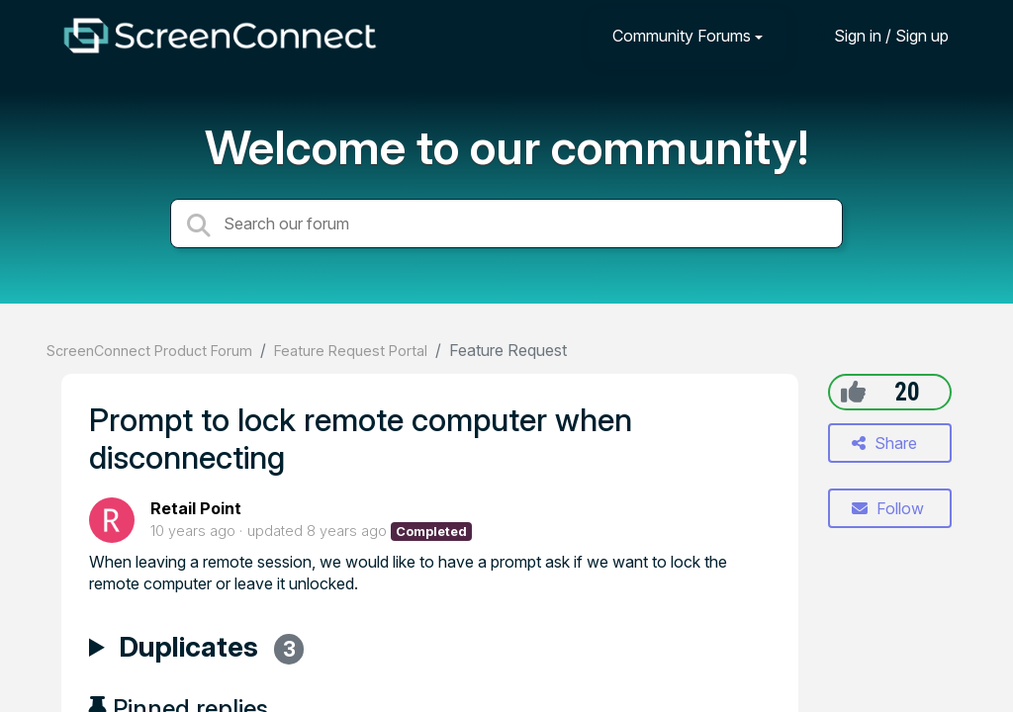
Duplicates (211, 650)
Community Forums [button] (681, 35)
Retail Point (195, 508)
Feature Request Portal (350, 350)
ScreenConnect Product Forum (149, 350)
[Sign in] (876, 35)
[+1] (853, 391)
